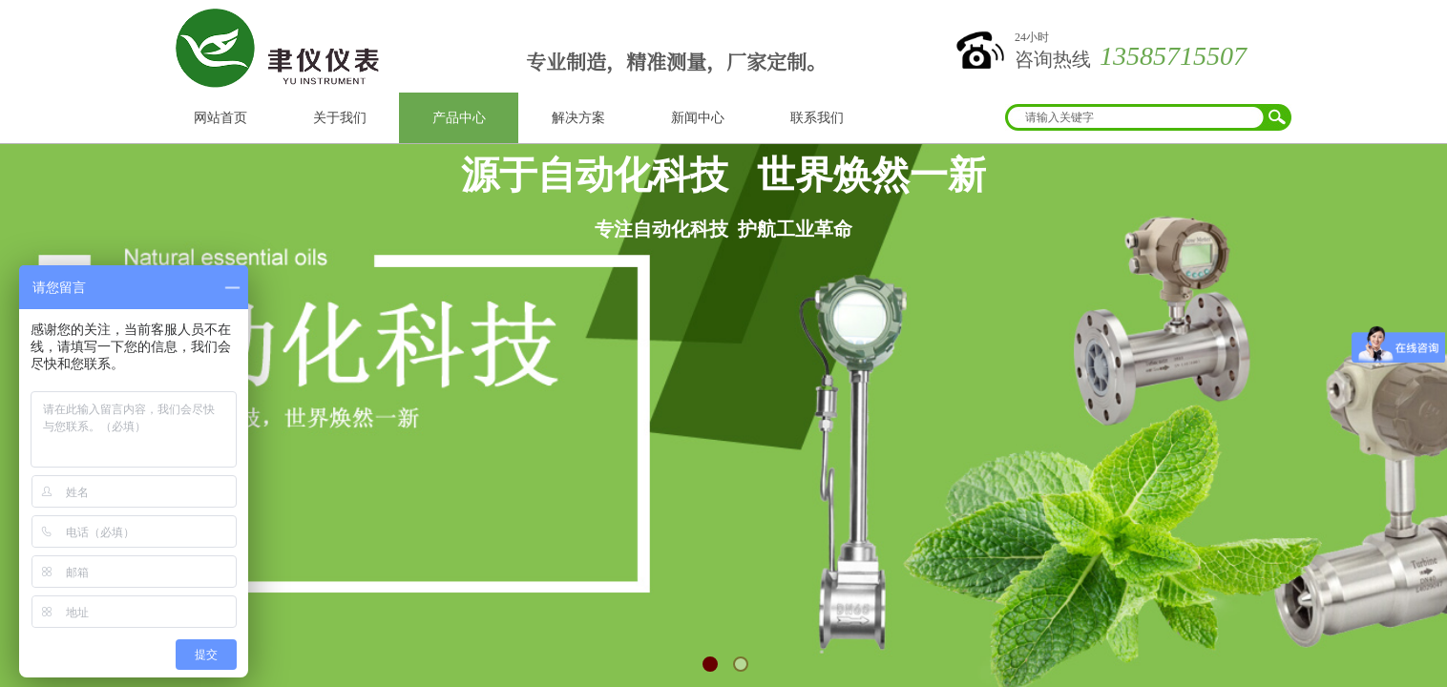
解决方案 (578, 118)
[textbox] (1135, 117)
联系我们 (817, 118)
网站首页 (220, 118)
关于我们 (340, 118)
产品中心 (459, 118)
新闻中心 (697, 118)
